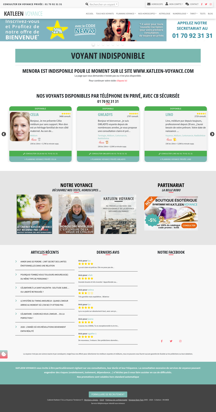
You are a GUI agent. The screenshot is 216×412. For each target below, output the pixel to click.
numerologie (179, 13)
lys (89, 260)
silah (90, 275)
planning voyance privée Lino (175, 159)
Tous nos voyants (105, 13)
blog (210, 13)
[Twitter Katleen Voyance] (206, 4)
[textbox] (103, 4)
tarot (193, 13)
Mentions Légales (91, 399)
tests (202, 13)
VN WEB (166, 399)
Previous (3, 134)
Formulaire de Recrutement (108, 394)
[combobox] (103, 4)
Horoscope (155, 4)
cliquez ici (121, 80)
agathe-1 (92, 333)
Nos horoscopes (146, 13)
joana (90, 318)
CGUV (101, 399)
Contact (191, 4)
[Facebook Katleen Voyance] (202, 4)
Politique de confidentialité (116, 399)
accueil (89, 13)
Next (213, 134)
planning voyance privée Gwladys (108, 159)
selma (91, 289)
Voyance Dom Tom (136, 399)
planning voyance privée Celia (40, 159)
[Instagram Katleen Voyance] (210, 4)
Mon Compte (173, 4)
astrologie (164, 13)
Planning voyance (125, 13)
